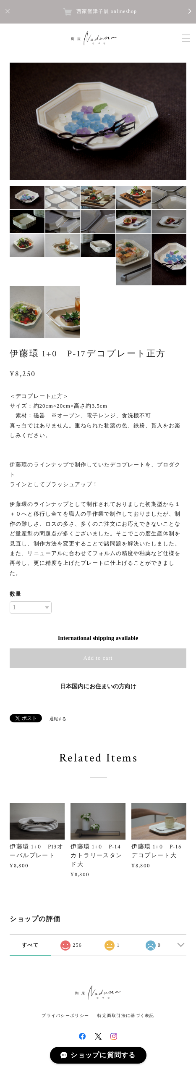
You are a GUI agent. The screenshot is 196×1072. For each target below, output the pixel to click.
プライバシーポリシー (65, 1015)
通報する (58, 718)
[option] (98, 122)
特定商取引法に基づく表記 (125, 1015)
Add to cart (98, 658)
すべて (30, 945)
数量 (15, 594)
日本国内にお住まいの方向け (98, 686)
